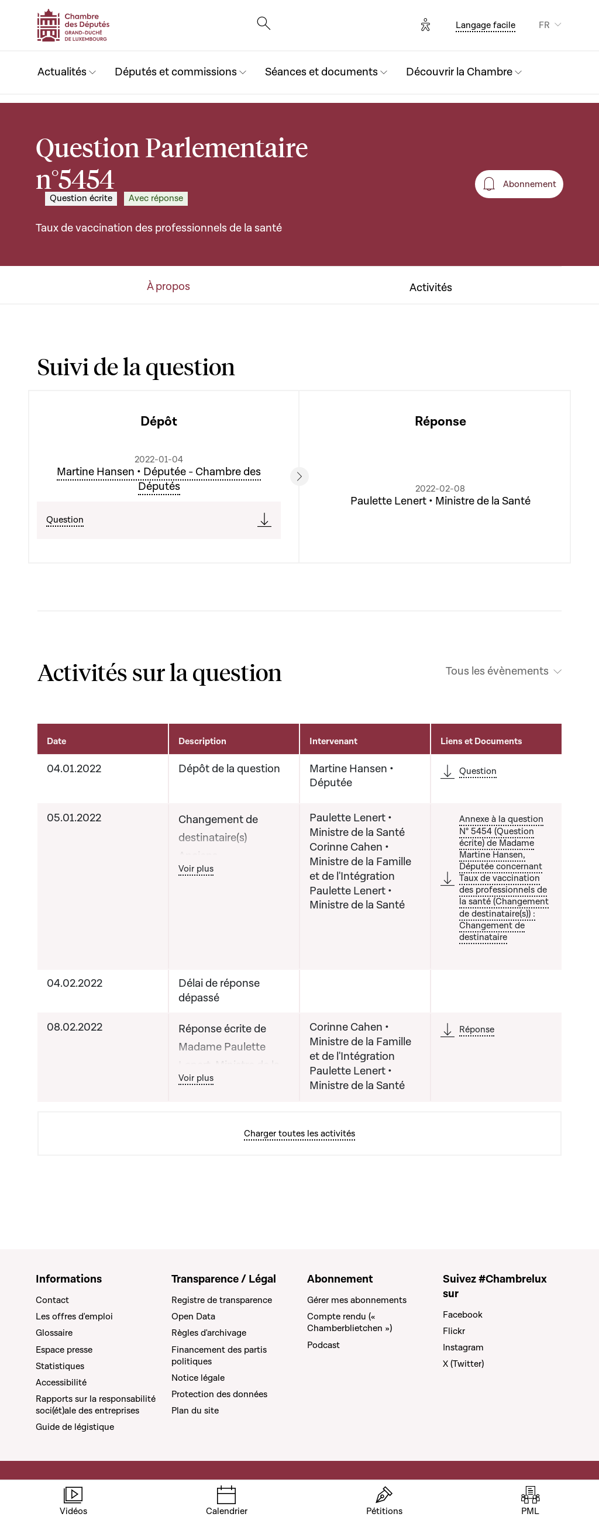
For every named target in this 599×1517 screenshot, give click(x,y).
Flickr (454, 1331)
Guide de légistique (75, 1427)
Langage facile (485, 25)
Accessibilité (61, 1382)
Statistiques (60, 1366)
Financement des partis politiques (219, 1355)
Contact (52, 1300)
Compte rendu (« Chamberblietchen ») (349, 1322)
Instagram (463, 1347)
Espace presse (64, 1350)
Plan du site (195, 1410)
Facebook (463, 1315)
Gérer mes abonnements (357, 1300)
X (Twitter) (463, 1364)
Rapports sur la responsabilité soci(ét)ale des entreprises (96, 1404)
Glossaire (54, 1333)
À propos (168, 287)
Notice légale (198, 1378)
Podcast (323, 1345)
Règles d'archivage (208, 1333)
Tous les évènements (497, 672)
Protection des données (219, 1394)
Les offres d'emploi (74, 1316)
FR (544, 25)
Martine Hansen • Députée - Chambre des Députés (159, 479)
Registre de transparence (221, 1300)
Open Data (193, 1316)
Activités (430, 288)
